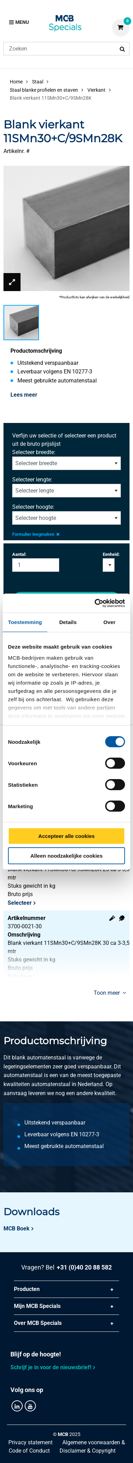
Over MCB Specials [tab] (38, 1323)
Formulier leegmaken (36, 534)
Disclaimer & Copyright (88, 1450)
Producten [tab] (27, 1289)
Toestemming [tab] (25, 622)
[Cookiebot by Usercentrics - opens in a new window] (95, 603)
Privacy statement (30, 1442)
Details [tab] (68, 622)
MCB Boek (16, 1228)
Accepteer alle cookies (66, 836)
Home (16, 81)
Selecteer (20, 903)
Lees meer (23, 394)
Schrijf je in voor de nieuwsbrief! (50, 1367)
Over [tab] (109, 622)
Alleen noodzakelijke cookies (66, 856)
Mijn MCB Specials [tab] (37, 1306)
